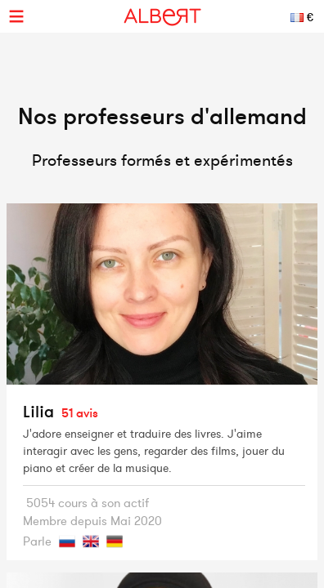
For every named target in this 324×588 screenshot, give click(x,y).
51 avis (79, 413)
